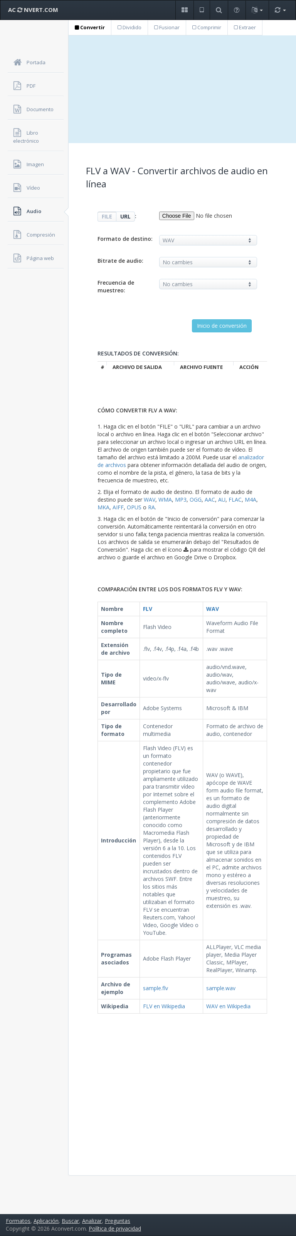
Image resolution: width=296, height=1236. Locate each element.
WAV (149, 499)
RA (151, 507)
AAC (210, 499)
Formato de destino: (125, 238)
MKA (103, 507)
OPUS (134, 507)
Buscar (70, 1220)
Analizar (92, 1220)
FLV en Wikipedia (164, 1006)
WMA (165, 499)
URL (125, 216)
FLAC (235, 499)
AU (221, 499)
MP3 (181, 499)
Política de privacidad (115, 1228)
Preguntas (117, 1220)
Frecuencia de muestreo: (116, 286)
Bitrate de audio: (120, 260)
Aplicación (46, 1220)
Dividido (129, 27)
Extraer (245, 27)
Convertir (90, 27)
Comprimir (206, 27)
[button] (184, 10)
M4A (250, 499)
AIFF (118, 507)
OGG (196, 499)
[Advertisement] (182, 89)
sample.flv (155, 988)
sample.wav (220, 988)
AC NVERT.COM (33, 9)
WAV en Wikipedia (228, 1006)
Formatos (18, 1220)
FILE (107, 216)
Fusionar (167, 27)
